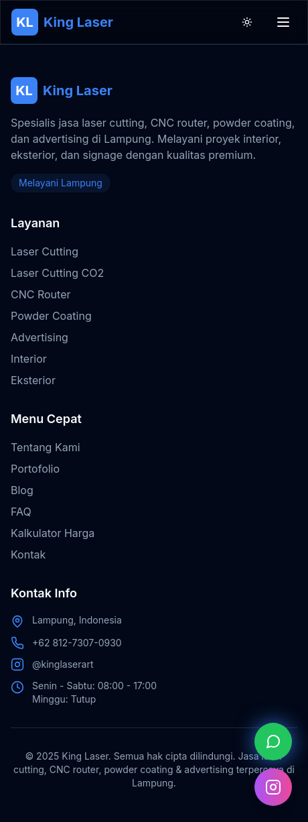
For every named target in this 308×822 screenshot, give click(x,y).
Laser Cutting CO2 (57, 273)
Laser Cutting (44, 251)
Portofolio (35, 468)
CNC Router (40, 294)
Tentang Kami (45, 447)
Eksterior (33, 380)
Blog (22, 490)
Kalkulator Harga (52, 533)
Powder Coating (51, 315)
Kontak (28, 554)
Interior (29, 358)
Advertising (39, 337)
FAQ (21, 511)
